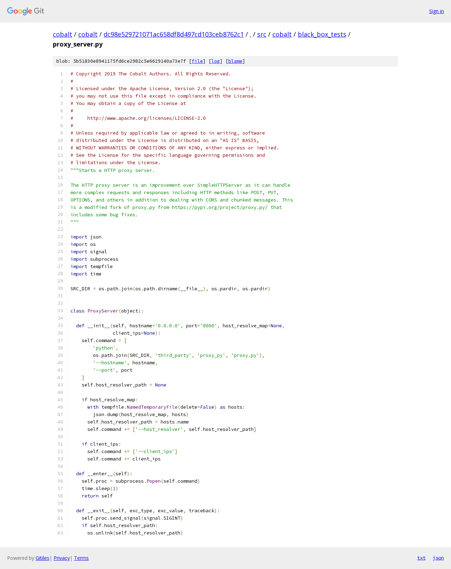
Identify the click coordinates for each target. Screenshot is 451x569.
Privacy (62, 558)
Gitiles (42, 558)
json (438, 558)
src (261, 34)
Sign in (436, 11)
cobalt (62, 34)
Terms (81, 558)
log (215, 61)
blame (235, 61)
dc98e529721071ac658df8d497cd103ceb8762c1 (174, 34)
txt (421, 558)
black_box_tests (322, 34)
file (197, 61)
